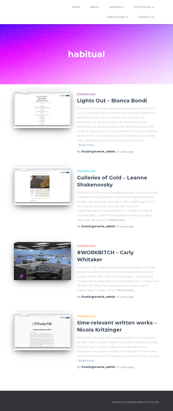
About (94, 6)
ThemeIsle (151, 402)
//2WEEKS (116, 6)
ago (125, 151)
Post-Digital (144, 6)
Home (76, 6)
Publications (117, 17)
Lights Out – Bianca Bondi (112, 101)
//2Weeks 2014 (86, 94)
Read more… (87, 145)
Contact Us (146, 17)
